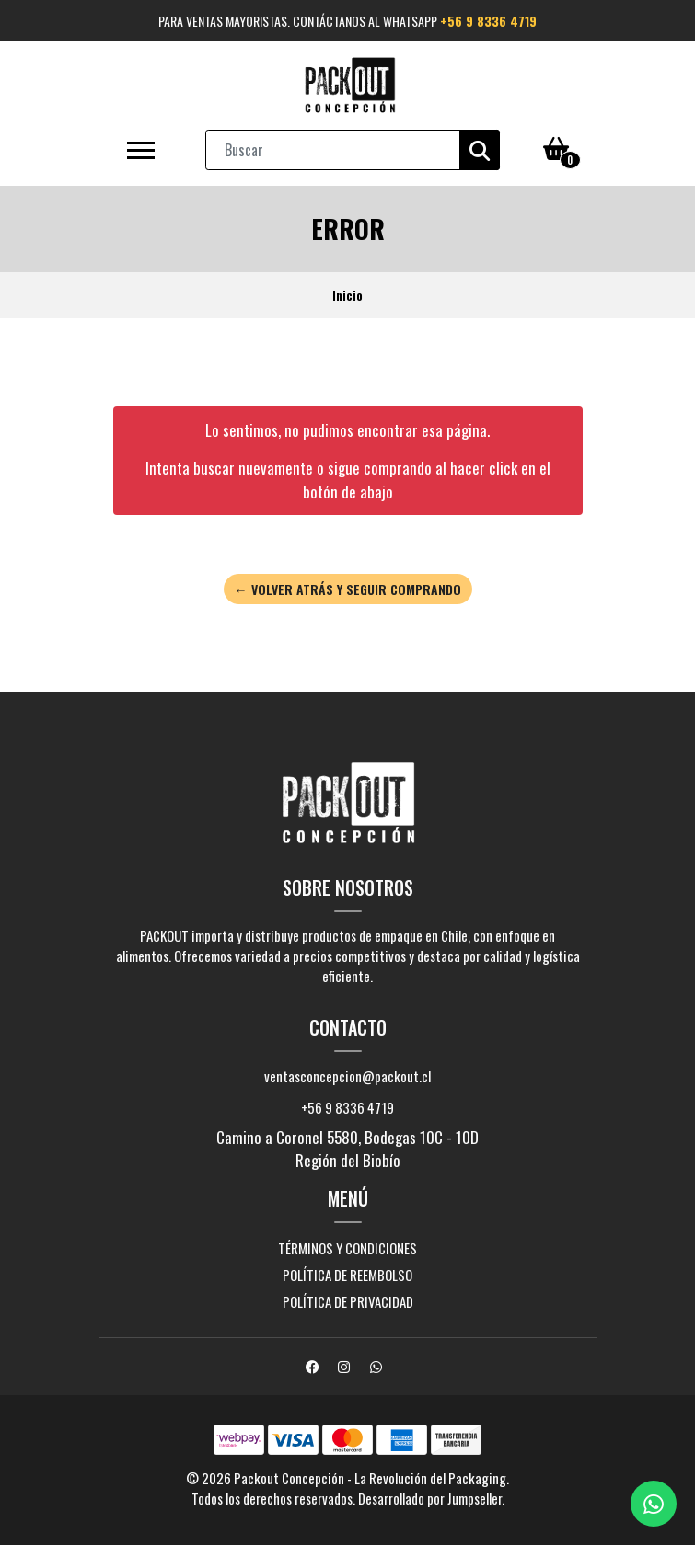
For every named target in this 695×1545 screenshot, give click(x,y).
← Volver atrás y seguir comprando (348, 589)
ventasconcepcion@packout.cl (347, 1076)
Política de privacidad (348, 1301)
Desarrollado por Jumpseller (430, 1498)
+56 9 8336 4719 (488, 20)
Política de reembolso (347, 1275)
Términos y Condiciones (347, 1248)
